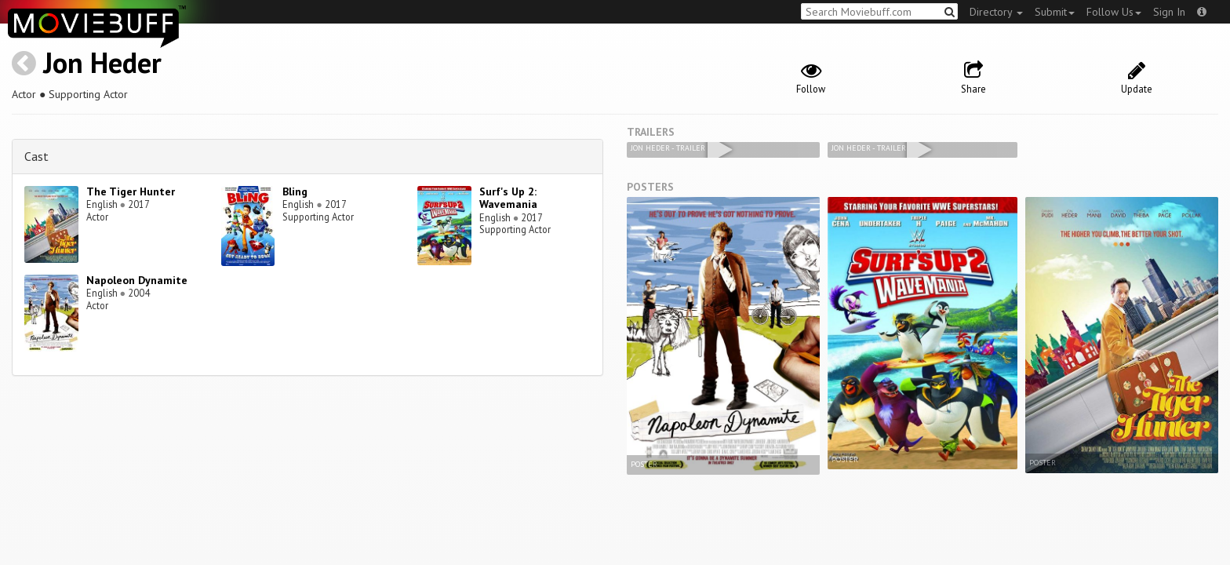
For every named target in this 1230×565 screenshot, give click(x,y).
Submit (1055, 12)
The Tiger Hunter (130, 191)
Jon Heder (102, 62)
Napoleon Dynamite (136, 280)
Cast (36, 156)
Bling (295, 191)
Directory (996, 12)
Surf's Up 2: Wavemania (508, 198)
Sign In (1169, 12)
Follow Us (1113, 12)
